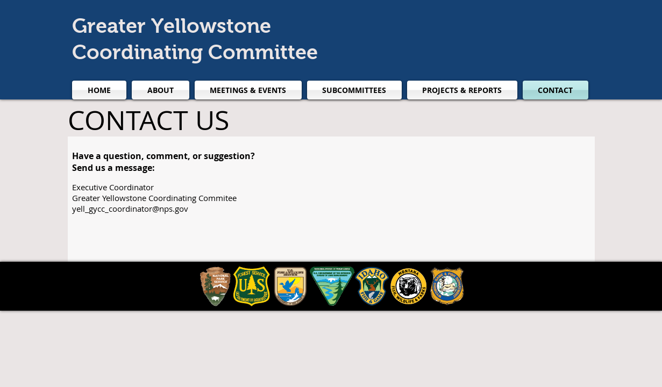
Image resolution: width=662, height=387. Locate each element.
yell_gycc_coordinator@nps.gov (130, 208)
